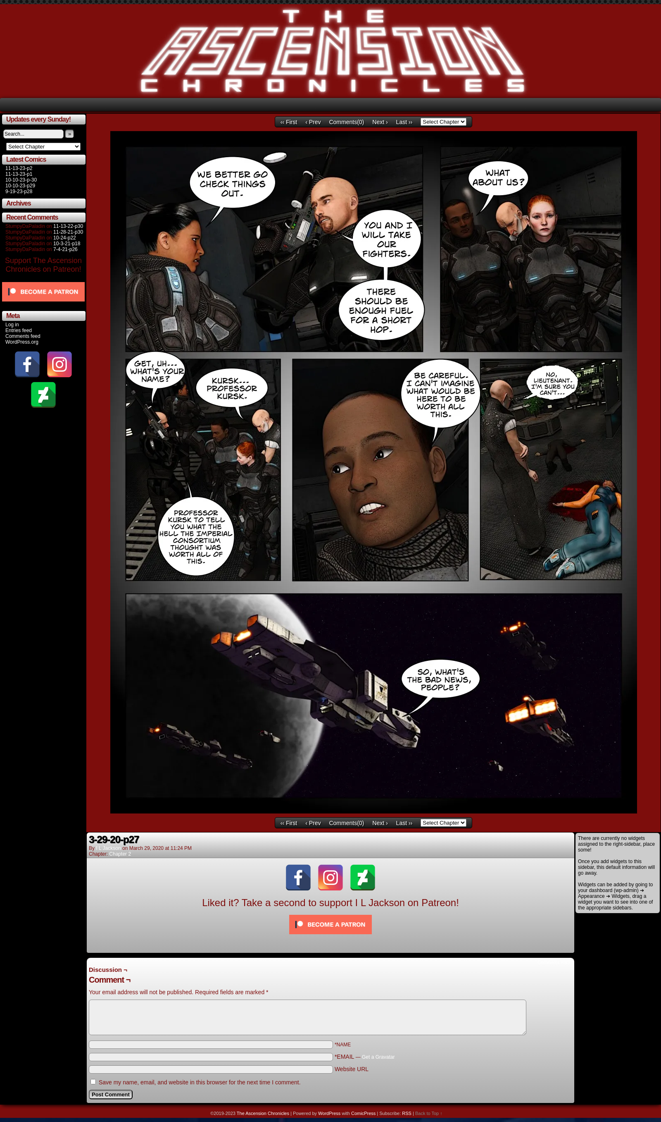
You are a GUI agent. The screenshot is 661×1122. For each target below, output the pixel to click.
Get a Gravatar (378, 1057)
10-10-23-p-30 (21, 180)
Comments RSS (553, 962)
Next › (380, 122)
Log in (12, 325)
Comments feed (22, 336)
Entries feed (18, 330)
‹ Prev (313, 122)
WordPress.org (21, 342)
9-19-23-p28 (18, 191)
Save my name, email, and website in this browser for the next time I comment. (200, 1082)
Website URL (352, 1069)
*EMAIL (365, 1056)
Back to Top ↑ (428, 1113)
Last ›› (404, 122)
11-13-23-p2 (18, 168)
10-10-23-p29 (20, 186)
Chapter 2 (120, 854)
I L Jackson (108, 848)
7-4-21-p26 (65, 249)
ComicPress (363, 1113)
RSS (406, 1113)
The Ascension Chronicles (263, 1113)
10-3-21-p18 (66, 243)
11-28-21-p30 (68, 232)
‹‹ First (289, 122)
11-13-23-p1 (18, 174)
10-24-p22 (64, 238)
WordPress (329, 1113)
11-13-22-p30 (68, 226)
